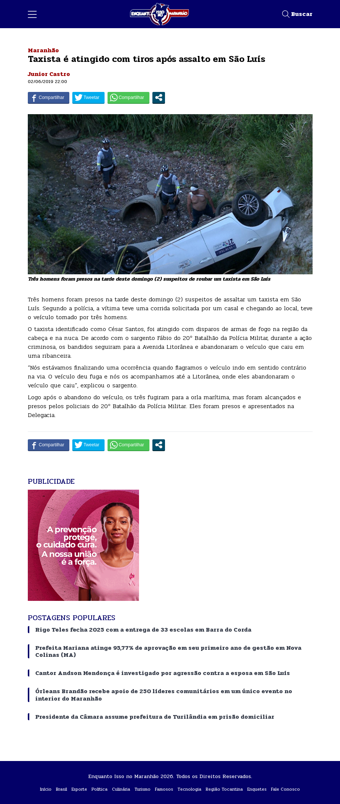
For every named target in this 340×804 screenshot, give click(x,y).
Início (46, 789)
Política (100, 789)
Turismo (143, 789)
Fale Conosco (285, 789)
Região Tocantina (224, 789)
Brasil (61, 789)
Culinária (121, 789)
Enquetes (257, 789)
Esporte (79, 789)
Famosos (164, 789)
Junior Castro (49, 74)
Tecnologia (189, 789)
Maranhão (43, 50)
